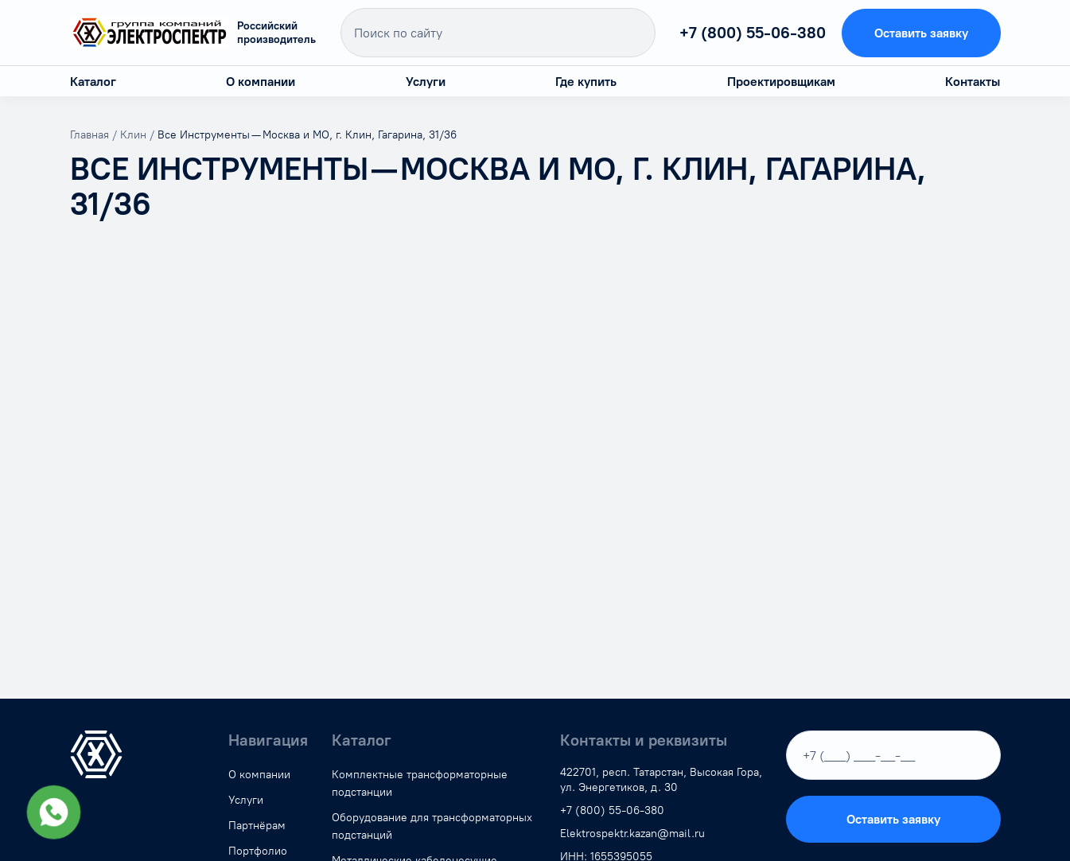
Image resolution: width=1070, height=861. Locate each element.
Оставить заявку (921, 33)
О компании (260, 81)
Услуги (426, 81)
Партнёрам (257, 825)
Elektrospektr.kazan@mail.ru (632, 833)
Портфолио (257, 851)
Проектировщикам (781, 81)
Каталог (93, 81)
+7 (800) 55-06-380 (752, 32)
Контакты (972, 81)
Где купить (586, 81)
